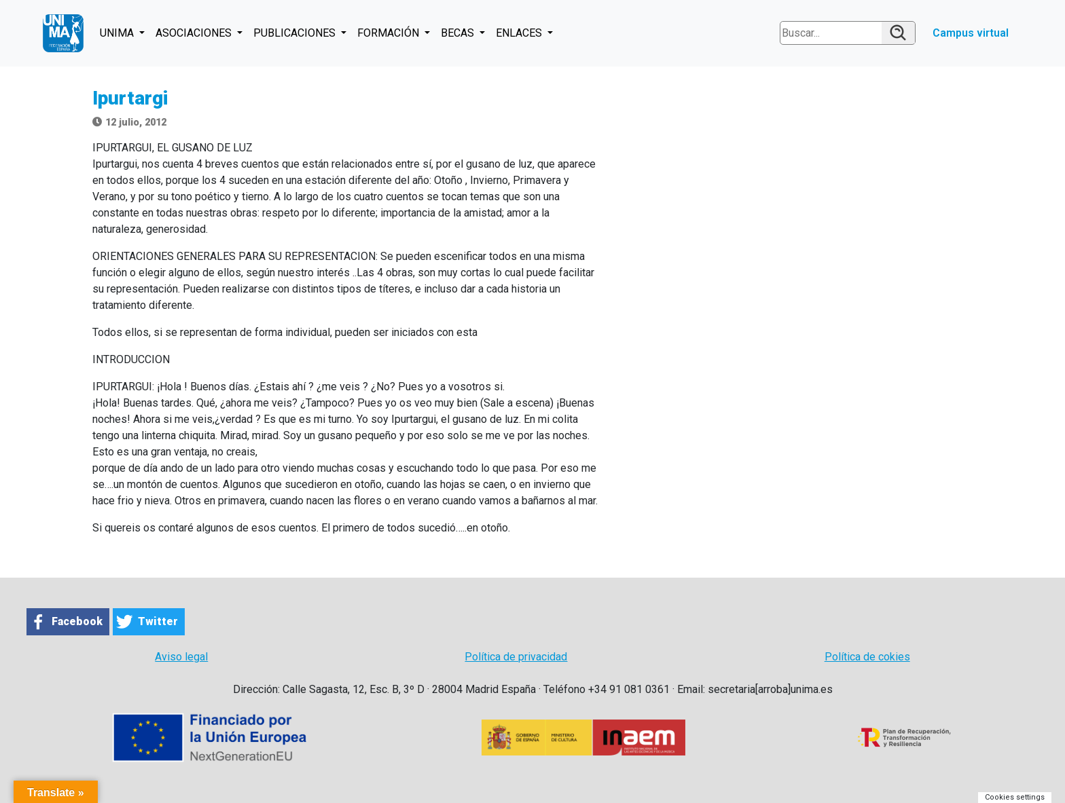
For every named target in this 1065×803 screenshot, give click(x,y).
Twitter (158, 621)
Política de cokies (867, 656)
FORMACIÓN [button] (389, 32)
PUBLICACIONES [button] (295, 32)
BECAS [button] (459, 32)
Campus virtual (971, 32)
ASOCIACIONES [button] (195, 32)
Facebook (77, 621)
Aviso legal (181, 656)
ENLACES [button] (520, 32)
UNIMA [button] (118, 32)
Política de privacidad (516, 656)
